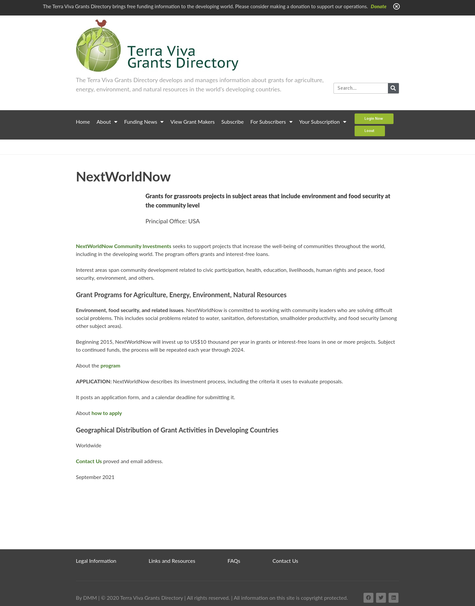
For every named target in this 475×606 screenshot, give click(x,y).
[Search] (393, 88)
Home (83, 121)
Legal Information (96, 561)
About (107, 122)
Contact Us (285, 561)
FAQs (234, 561)
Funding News (144, 122)
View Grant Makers (192, 121)
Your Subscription (322, 122)
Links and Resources (172, 561)
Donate (379, 6)
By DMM (86, 597)
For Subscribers (271, 122)
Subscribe (232, 121)
